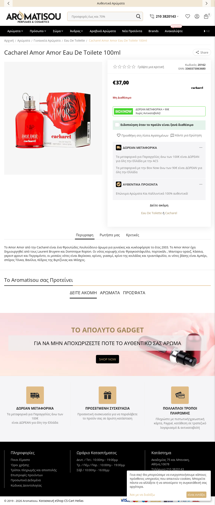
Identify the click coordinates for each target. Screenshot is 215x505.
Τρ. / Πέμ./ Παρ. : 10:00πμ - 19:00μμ (101, 465)
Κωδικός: (191, 65)
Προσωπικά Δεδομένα (26, 480)
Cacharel (171, 213)
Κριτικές (132, 235)
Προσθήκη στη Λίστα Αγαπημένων (142, 135)
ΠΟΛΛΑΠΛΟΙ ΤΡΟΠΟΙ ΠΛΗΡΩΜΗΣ (180, 410)
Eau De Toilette (151, 213)
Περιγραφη (84, 235)
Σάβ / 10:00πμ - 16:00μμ (93, 470)
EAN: (181, 68)
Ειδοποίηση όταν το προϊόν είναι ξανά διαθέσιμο (154, 125)
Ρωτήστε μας (110, 235)
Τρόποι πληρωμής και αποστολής (34, 470)
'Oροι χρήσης (20, 465)
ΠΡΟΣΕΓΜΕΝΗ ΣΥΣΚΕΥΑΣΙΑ (107, 408)
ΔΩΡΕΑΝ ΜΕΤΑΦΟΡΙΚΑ (35, 408)
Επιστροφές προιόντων (27, 475)
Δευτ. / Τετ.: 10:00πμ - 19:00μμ (97, 460)
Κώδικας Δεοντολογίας (26, 485)
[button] (202, 52)
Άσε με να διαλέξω (142, 495)
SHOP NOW (107, 359)
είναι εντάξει (196, 495)
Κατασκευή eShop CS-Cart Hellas (61, 501)
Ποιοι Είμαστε (20, 460)
